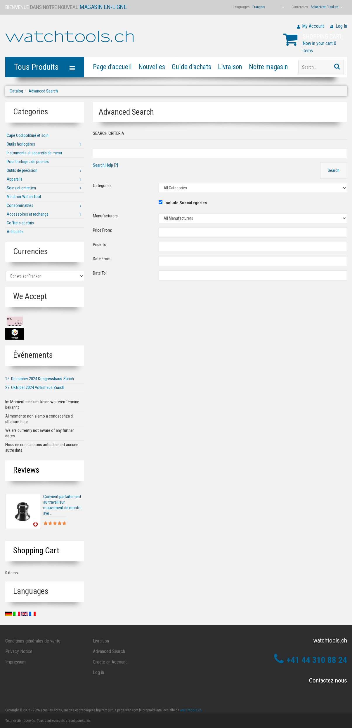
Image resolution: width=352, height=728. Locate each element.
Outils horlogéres (21, 144)
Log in (98, 672)
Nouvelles (151, 67)
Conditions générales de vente (32, 641)
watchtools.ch (191, 710)
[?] (105, 165)
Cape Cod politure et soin (27, 135)
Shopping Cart (36, 550)
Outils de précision (22, 170)
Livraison (230, 67)
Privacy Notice (18, 651)
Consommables (20, 205)
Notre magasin (268, 67)
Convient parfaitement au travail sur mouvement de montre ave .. (62, 505)
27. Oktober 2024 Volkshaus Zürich (34, 387)
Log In (341, 26)
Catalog (16, 91)
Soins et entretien (21, 188)
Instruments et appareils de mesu (34, 153)
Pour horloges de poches (28, 161)
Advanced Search (43, 91)
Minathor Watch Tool (24, 196)
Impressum (15, 662)
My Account (313, 26)
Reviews (26, 470)
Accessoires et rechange (27, 214)
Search (333, 170)
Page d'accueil (112, 67)
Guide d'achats (191, 67)
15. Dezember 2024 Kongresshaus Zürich (39, 378)
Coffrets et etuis (20, 223)
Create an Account (110, 662)
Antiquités (15, 231)
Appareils (14, 179)
